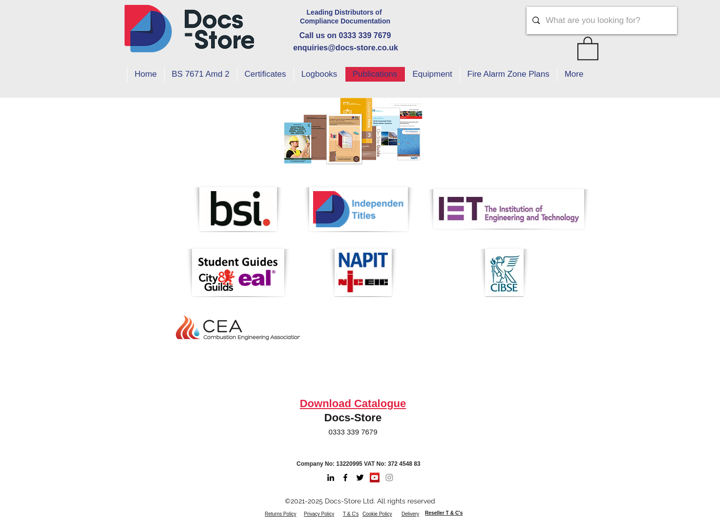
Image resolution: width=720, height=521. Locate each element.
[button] (587, 47)
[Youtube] (375, 477)
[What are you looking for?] (601, 20)
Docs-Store (352, 418)
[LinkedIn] (331, 477)
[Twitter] (360, 477)
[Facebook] (345, 477)
